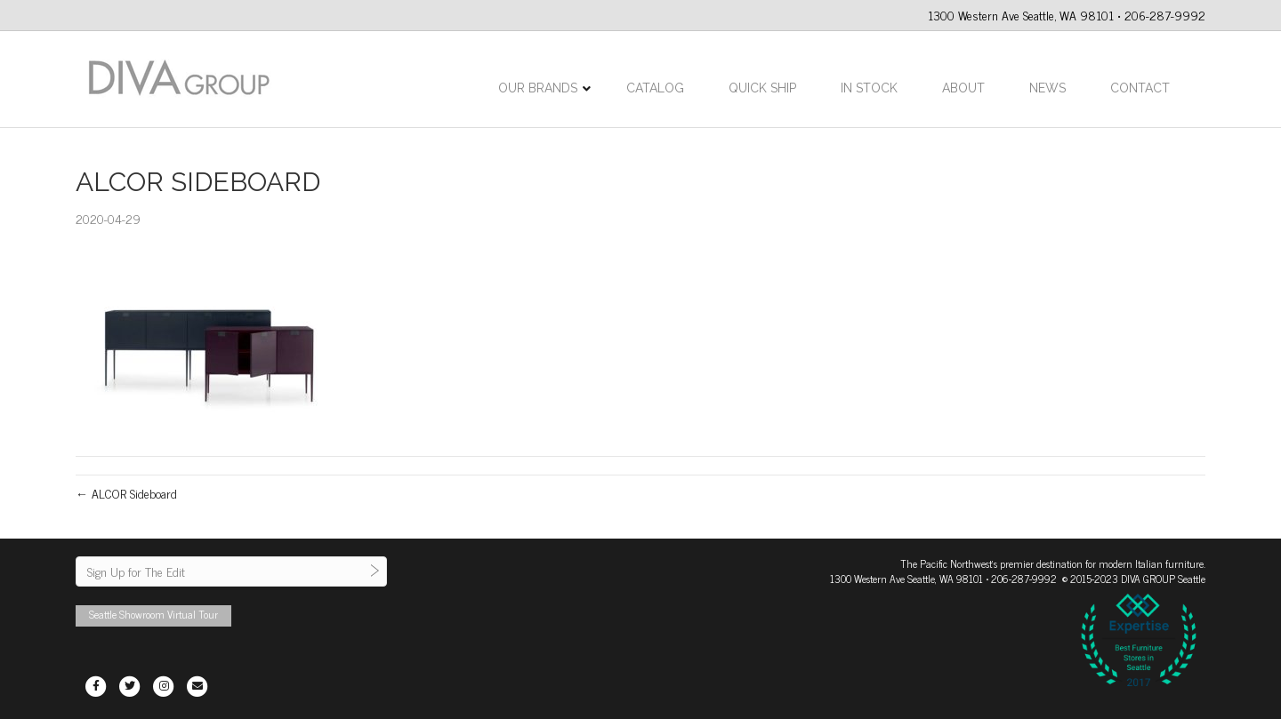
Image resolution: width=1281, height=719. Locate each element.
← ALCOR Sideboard (126, 493)
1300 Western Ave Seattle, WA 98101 (906, 578)
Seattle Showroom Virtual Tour (153, 614)
